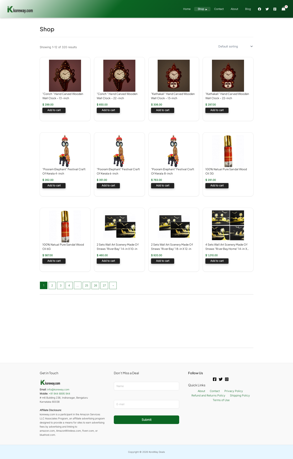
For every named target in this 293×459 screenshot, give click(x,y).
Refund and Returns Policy (209, 396)
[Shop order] (235, 46)
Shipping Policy (239, 396)
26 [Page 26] (97, 285)
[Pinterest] (274, 9)
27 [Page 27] (106, 285)
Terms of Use (221, 400)
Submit (146, 420)
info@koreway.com (58, 389)
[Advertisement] (145, 321)
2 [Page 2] (52, 285)
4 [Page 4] (70, 285)
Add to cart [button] (54, 110)
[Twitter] (267, 9)
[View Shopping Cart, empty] (283, 9)
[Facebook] (259, 9)
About (237, 9)
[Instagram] (227, 379)
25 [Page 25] (87, 285)
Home (195, 9)
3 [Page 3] (61, 285)
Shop (207, 9)
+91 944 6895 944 (59, 393)
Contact (223, 9)
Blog (249, 9)
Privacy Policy (231, 391)
